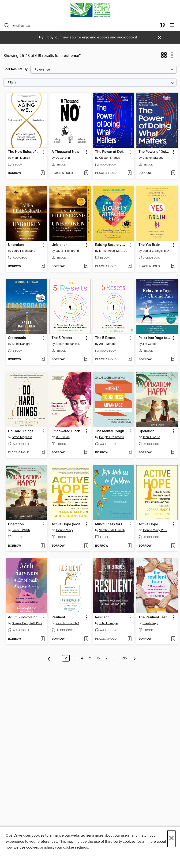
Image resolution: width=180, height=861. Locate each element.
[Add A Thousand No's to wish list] (86, 173)
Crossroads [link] (17, 338)
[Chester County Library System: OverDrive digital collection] (90, 10)
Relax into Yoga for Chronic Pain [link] (155, 338)
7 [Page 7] (106, 658)
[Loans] (162, 26)
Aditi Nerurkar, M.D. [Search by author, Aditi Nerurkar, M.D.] (68, 344)
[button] (164, 56)
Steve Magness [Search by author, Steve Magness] (22, 437)
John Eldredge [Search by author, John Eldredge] (108, 623)
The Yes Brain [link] (149, 245)
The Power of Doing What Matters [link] (111, 152)
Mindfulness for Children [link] (111, 524)
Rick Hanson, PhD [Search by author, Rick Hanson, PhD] (67, 623)
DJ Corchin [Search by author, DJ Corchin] (63, 158)
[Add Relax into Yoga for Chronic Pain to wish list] (173, 360)
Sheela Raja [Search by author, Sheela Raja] (150, 623)
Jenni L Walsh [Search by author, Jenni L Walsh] (151, 437)
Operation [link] (146, 431)
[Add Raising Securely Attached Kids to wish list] (129, 266)
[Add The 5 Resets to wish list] (86, 360)
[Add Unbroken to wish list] (42, 266)
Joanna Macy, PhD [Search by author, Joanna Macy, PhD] (154, 530)
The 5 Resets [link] (62, 338)
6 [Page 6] (98, 658)
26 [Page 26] (124, 658)
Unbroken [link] (16, 245)
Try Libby (45, 37)
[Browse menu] (172, 25)
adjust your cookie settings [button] (66, 847)
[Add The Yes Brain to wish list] (173, 266)
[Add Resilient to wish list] (86, 639)
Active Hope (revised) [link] (68, 524)
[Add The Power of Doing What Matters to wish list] (129, 173)
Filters (12, 83)
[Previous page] (49, 658)
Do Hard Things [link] (20, 431)
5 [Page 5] (90, 658)
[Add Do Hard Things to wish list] (42, 453)
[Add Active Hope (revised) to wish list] (86, 546)
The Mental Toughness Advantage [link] (111, 431)
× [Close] (171, 839)
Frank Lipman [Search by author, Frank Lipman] (21, 158)
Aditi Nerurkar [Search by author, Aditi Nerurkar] (108, 344)
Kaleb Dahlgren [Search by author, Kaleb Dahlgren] (22, 344)
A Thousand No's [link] (65, 152)
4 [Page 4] (82, 658)
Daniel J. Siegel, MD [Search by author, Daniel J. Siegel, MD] (155, 251)
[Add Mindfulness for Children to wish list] (129, 546)
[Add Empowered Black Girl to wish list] (86, 453)
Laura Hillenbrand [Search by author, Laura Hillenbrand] (23, 251)
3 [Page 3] (74, 658)
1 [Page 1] (57, 658)
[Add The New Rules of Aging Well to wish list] (42, 173)
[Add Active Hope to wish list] (173, 546)
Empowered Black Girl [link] (68, 431)
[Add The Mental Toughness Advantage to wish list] (129, 453)
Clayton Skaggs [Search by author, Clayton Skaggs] (109, 158)
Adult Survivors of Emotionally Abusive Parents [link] (24, 617)
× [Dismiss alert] (159, 38)
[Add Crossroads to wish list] (42, 360)
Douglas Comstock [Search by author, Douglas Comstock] (111, 437)
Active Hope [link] (148, 524)
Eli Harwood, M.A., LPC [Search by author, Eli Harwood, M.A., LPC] (114, 251)
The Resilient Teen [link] (153, 617)
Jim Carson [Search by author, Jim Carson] (149, 344)
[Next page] (134, 658)
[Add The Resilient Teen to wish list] (173, 639)
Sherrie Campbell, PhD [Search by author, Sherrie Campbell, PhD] (27, 623)
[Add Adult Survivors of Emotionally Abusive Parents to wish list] (42, 639)
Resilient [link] (58, 617)
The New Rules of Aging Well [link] (24, 152)
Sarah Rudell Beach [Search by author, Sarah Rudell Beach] (112, 530)
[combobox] (80, 25)
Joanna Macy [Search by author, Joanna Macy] (64, 530)
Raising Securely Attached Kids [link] (111, 245)
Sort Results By (16, 69)
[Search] (7, 25)
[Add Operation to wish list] (173, 453)
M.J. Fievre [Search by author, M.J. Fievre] (63, 437)
